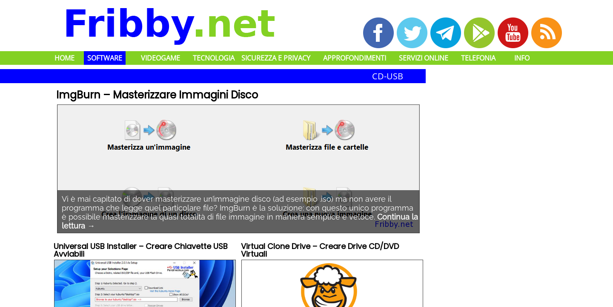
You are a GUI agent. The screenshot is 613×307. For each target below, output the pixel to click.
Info (522, 58)
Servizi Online (423, 58)
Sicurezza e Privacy (275, 58)
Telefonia (478, 58)
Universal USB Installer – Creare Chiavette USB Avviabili (141, 251)
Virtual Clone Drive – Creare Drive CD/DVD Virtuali (320, 251)
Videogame (160, 58)
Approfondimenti (354, 58)
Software (104, 58)
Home (64, 58)
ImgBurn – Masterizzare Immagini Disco (157, 95)
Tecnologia (214, 58)
